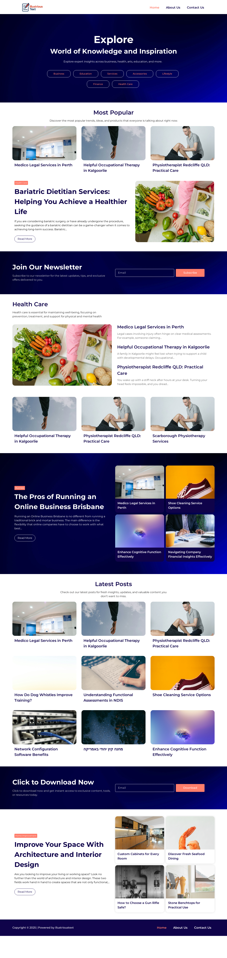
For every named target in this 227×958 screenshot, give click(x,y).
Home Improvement (25, 858)
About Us (173, 7)
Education (86, 73)
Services (112, 73)
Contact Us (195, 7)
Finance (98, 84)
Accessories (140, 73)
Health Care (125, 84)
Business (58, 73)
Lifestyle (167, 73)
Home (154, 7)
